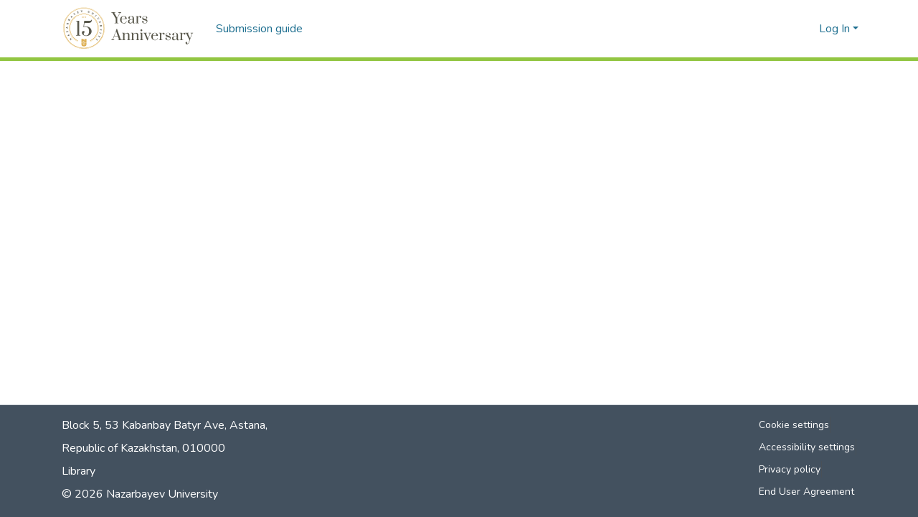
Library (78, 471)
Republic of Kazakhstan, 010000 (143, 448)
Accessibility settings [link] (807, 447)
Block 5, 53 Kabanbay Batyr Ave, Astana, (165, 425)
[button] (130, 29)
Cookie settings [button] (794, 425)
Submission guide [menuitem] (259, 29)
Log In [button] (836, 29)
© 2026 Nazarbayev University (140, 494)
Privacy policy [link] (789, 469)
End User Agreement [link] (806, 491)
